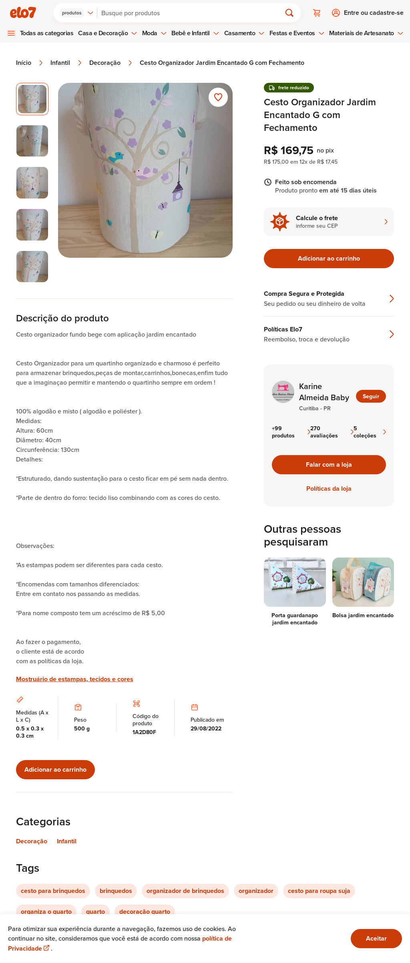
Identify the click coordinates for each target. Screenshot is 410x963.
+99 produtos (291, 432)
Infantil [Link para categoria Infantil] (66, 841)
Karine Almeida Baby (324, 392)
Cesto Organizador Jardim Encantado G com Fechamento (222, 63)
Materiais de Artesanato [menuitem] (366, 33)
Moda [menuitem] (154, 33)
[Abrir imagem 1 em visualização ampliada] (145, 183)
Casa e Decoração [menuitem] (107, 33)
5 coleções (370, 432)
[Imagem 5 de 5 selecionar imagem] (32, 267)
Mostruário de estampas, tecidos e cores (74, 679)
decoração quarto (144, 911)
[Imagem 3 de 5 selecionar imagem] (32, 183)
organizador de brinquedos (185, 890)
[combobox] (77, 13)
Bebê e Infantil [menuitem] (195, 33)
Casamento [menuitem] (244, 33)
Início (30, 63)
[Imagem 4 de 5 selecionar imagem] (32, 225)
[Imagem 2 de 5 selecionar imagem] (32, 141)
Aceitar (376, 938)
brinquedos (116, 890)
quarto (95, 911)
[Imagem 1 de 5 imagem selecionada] (32, 99)
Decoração (111, 63)
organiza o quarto (46, 911)
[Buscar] (192, 13)
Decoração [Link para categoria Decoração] (31, 841)
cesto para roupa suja (319, 890)
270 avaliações (331, 432)
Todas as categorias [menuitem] (47, 33)
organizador (256, 890)
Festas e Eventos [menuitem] (297, 33)
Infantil (66, 63)
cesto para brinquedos (53, 890)
